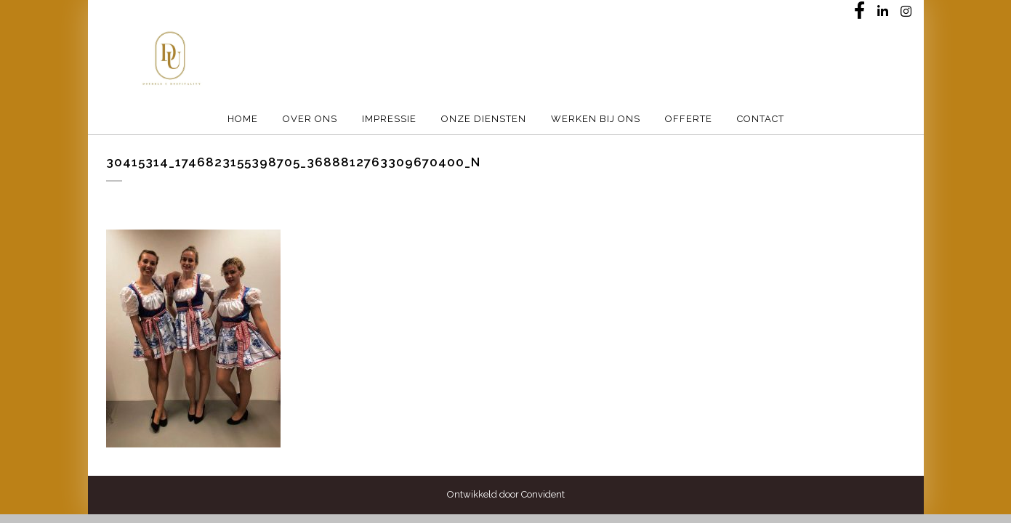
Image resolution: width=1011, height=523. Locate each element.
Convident (543, 494)
